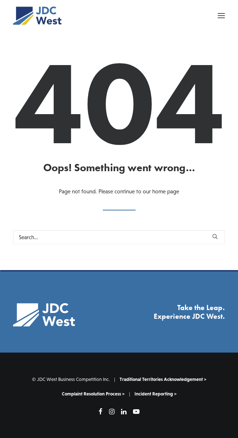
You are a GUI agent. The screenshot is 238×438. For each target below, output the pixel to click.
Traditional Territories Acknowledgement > (163, 379)
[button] (221, 15)
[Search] (119, 237)
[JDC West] (37, 16)
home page (165, 191)
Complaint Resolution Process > (93, 394)
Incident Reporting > (155, 394)
